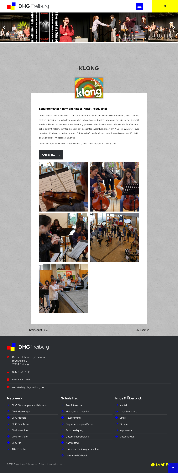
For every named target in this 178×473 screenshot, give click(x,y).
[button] (139, 6)
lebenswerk (60, 464)
